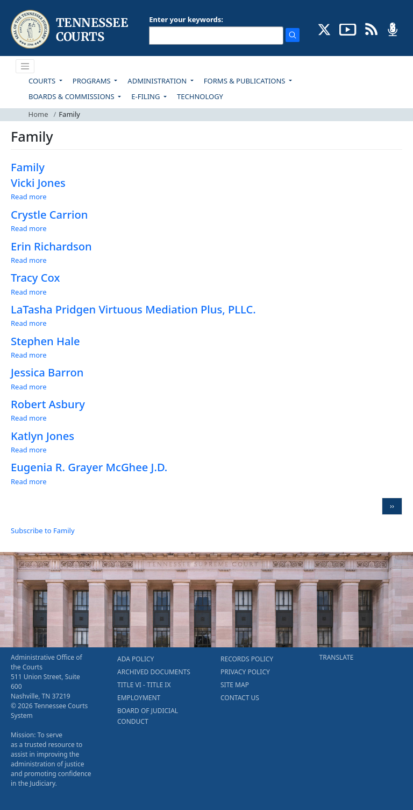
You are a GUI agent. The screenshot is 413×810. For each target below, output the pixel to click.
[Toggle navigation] (25, 66)
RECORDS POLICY (246, 659)
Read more (29, 196)
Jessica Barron (47, 372)
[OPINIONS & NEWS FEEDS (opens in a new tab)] (371, 28)
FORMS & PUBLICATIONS (245, 81)
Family (28, 166)
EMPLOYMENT (138, 697)
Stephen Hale (45, 340)
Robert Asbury (48, 403)
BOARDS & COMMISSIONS (72, 96)
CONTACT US (239, 697)
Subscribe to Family (43, 530)
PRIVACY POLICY (245, 671)
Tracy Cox (35, 277)
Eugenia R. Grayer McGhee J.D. (89, 466)
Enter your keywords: (186, 19)
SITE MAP (234, 684)
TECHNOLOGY (200, 96)
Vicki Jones (38, 182)
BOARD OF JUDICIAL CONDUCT (147, 716)
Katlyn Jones (42, 435)
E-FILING (146, 96)
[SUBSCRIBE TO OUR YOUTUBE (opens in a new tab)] (348, 28)
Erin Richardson (51, 246)
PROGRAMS (92, 81)
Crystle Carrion (49, 214)
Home (38, 114)
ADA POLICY (135, 659)
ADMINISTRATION (157, 81)
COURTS (43, 81)
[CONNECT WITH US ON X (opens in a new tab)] (324, 28)
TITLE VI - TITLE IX (143, 684)
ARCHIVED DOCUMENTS (153, 671)
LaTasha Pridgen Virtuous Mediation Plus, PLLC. (133, 309)
